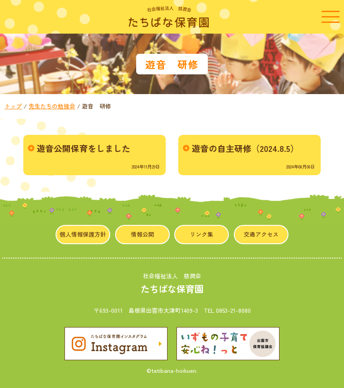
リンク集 (201, 234)
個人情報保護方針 (83, 234)
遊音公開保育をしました (83, 148)
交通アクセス (261, 234)
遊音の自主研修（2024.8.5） (245, 148)
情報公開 (142, 234)
